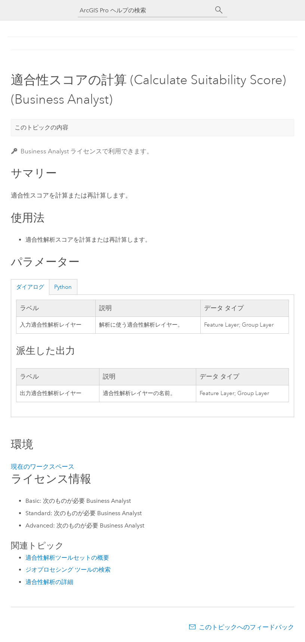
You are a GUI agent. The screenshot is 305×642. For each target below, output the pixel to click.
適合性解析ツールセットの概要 (67, 557)
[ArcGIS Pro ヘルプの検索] (145, 10)
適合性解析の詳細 (49, 582)
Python (63, 287)
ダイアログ (30, 287)
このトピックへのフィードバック (246, 627)
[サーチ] (219, 10)
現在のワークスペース (42, 466)
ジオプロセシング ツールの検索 (68, 569)
